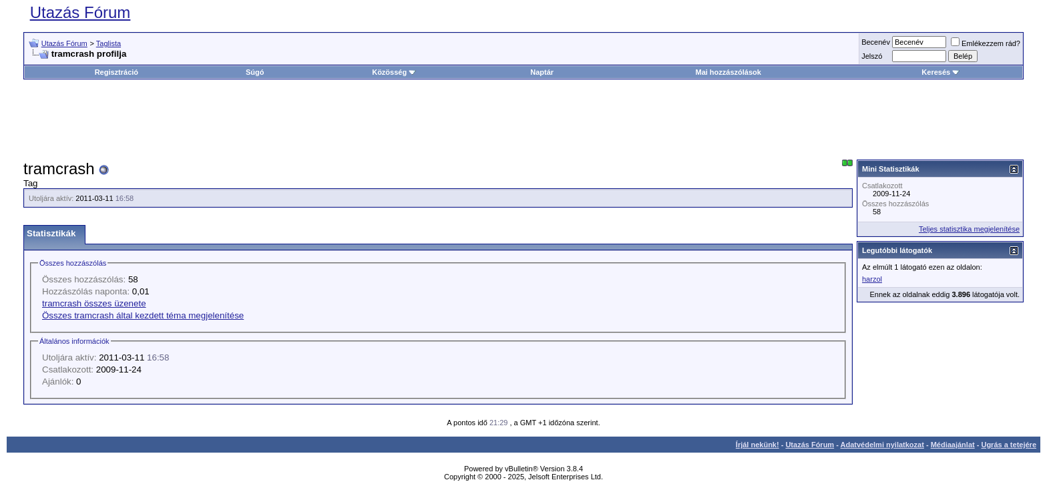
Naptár (542, 72)
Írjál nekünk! (757, 445)
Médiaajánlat (953, 445)
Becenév (875, 42)
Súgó (255, 72)
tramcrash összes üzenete (94, 303)
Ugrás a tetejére (1008, 445)
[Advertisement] (523, 119)
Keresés (940, 72)
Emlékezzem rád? (985, 43)
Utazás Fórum (80, 12)
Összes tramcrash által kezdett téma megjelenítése (143, 315)
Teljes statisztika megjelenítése (969, 229)
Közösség (394, 72)
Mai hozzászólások (728, 72)
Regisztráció (116, 72)
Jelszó (871, 56)
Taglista (108, 43)
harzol (872, 279)
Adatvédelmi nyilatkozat (882, 445)
